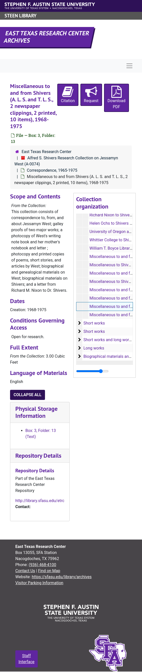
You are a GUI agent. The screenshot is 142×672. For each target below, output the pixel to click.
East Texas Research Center (46, 151)
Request (91, 94)
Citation (68, 94)
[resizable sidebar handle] (92, 371)
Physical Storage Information (36, 412)
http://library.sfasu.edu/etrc (39, 500)
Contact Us (25, 570)
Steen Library (20, 16)
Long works (93, 348)
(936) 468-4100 (42, 564)
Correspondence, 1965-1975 (52, 170)
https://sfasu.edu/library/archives (61, 576)
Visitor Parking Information (39, 582)
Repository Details (38, 455)
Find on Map (49, 570)
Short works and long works (108, 339)
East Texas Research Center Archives (46, 36)
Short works (94, 323)
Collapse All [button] (27, 394)
